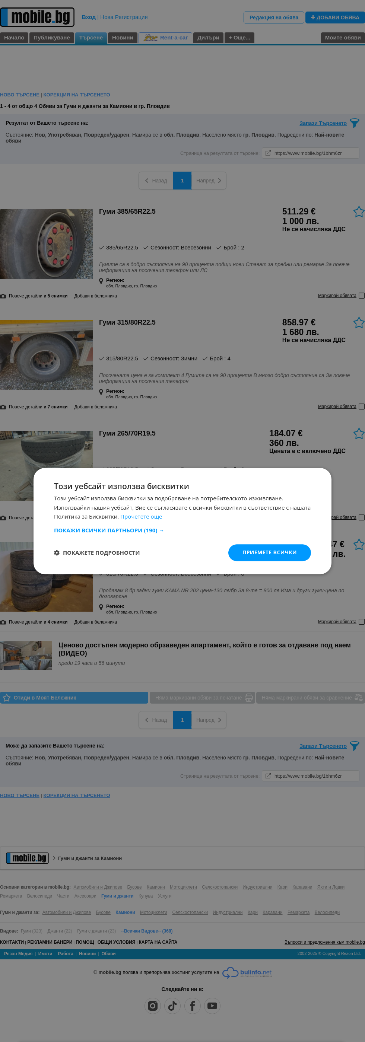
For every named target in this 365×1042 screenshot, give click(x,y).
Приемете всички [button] (269, 552)
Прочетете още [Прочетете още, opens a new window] (141, 516)
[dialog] (182, 521)
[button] (182, 530)
